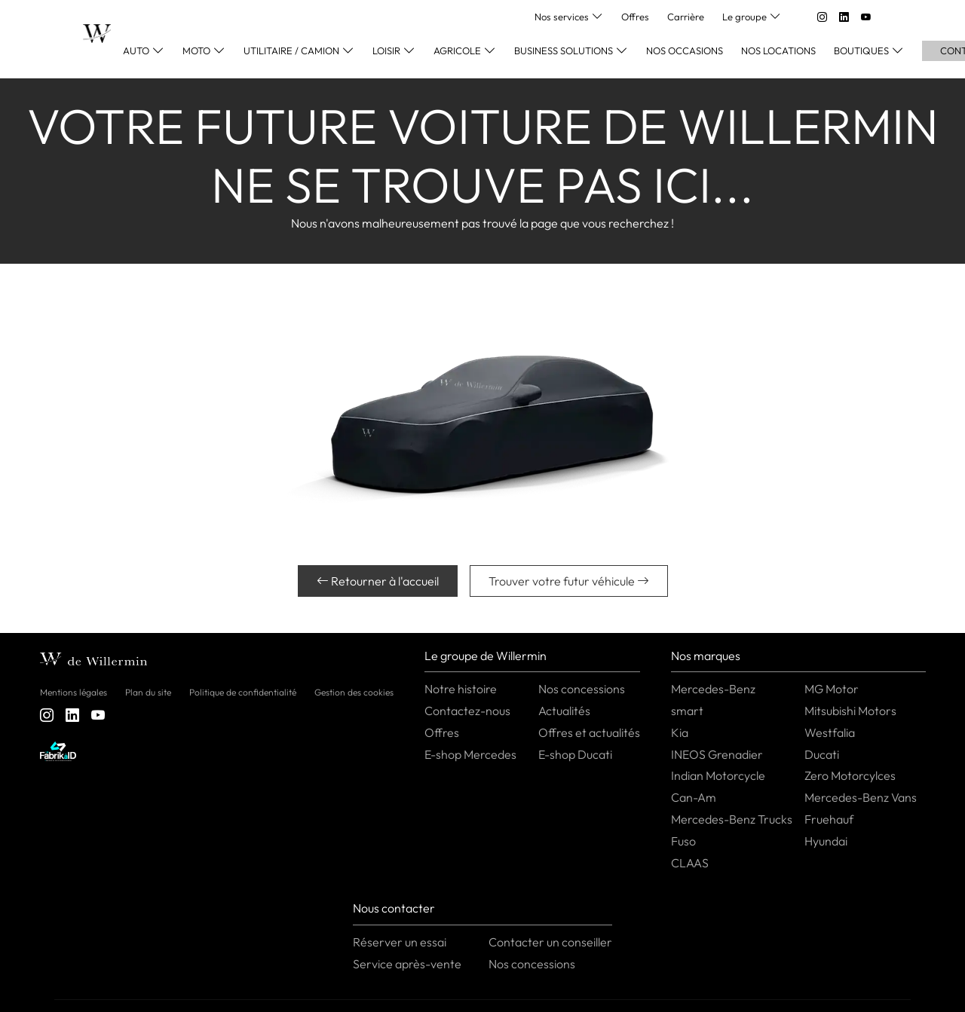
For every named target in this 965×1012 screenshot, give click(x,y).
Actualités (564, 710)
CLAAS (690, 862)
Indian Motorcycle (718, 775)
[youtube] (866, 17)
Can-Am (693, 797)
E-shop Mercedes (470, 754)
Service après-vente (407, 963)
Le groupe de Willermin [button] (485, 655)
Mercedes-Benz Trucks (731, 819)
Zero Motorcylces (850, 775)
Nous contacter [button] (394, 908)
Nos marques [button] (705, 655)
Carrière (685, 17)
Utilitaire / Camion (291, 50)
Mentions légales (73, 692)
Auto (136, 50)
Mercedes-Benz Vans (860, 797)
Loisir (386, 50)
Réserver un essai (399, 941)
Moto (196, 50)
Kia (679, 732)
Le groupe (744, 17)
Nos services (562, 17)
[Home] (97, 33)
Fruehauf (828, 819)
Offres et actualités (589, 732)
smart (687, 710)
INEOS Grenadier (717, 754)
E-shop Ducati (575, 754)
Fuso (683, 840)
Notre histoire (460, 688)
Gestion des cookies (354, 692)
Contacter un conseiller (550, 941)
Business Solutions (563, 50)
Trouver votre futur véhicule (569, 581)
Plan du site (148, 692)
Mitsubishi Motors (850, 710)
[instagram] (822, 17)
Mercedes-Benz (713, 688)
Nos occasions (684, 50)
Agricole (457, 50)
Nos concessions (581, 688)
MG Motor (831, 688)
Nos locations (778, 50)
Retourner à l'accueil (378, 581)
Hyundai (825, 840)
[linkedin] (844, 17)
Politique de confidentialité (242, 692)
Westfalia (829, 732)
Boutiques (861, 50)
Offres (635, 17)
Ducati (821, 754)
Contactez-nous (467, 710)
